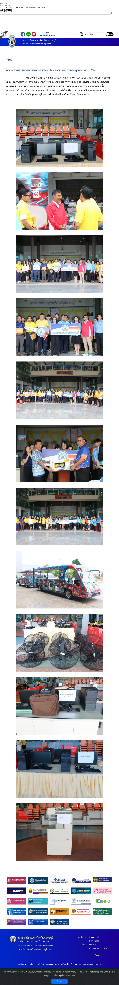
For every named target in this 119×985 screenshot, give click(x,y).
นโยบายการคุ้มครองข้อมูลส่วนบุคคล (88, 964)
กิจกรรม (10, 60)
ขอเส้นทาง (96, 955)
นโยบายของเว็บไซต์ (37, 964)
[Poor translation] (8, 10)
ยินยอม (59, 981)
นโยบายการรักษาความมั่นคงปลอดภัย (59, 964)
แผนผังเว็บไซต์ (23, 964)
